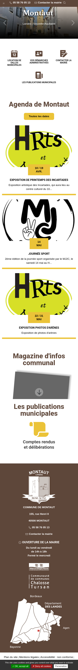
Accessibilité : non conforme (56, 657)
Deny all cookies (42, 666)
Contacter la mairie (47, 2)
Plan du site (11, 657)
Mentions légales (29, 657)
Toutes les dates (39, 116)
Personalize (61, 666)
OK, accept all (20, 666)
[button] (4, 2)
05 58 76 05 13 (19, 2)
